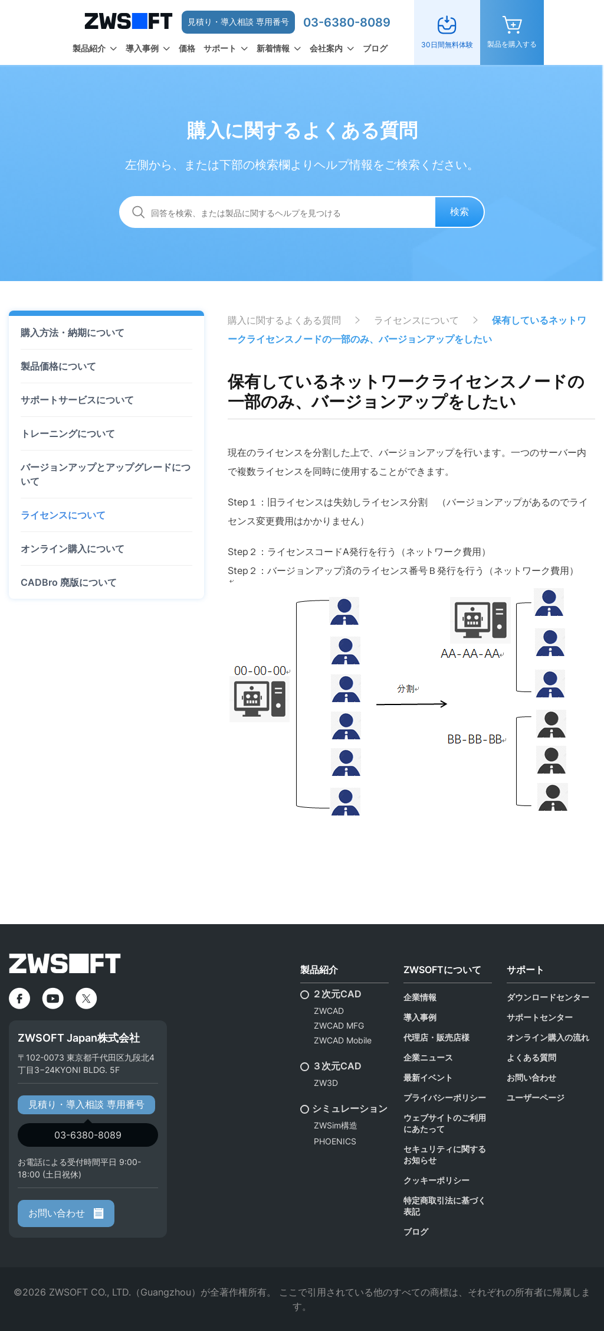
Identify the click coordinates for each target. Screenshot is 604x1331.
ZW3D (326, 1083)
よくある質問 (531, 1057)
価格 (187, 48)
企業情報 (419, 997)
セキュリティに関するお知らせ (444, 1154)
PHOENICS (335, 1141)
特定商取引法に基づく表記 (444, 1205)
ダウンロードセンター (548, 997)
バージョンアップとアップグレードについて (106, 474)
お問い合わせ (66, 1213)
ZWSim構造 (335, 1125)
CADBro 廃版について (69, 582)
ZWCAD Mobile (343, 1040)
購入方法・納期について (72, 332)
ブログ (375, 48)
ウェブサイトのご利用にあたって (444, 1123)
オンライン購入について (72, 548)
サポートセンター (540, 1017)
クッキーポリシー (436, 1180)
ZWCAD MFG (339, 1025)
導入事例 (142, 48)
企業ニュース (428, 1057)
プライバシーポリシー (444, 1097)
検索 (459, 211)
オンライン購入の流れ (548, 1037)
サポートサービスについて (77, 400)
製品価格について (58, 366)
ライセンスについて (63, 515)
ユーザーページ (535, 1097)
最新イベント (428, 1077)
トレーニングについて (68, 433)
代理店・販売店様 (436, 1037)
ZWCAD (329, 1011)
